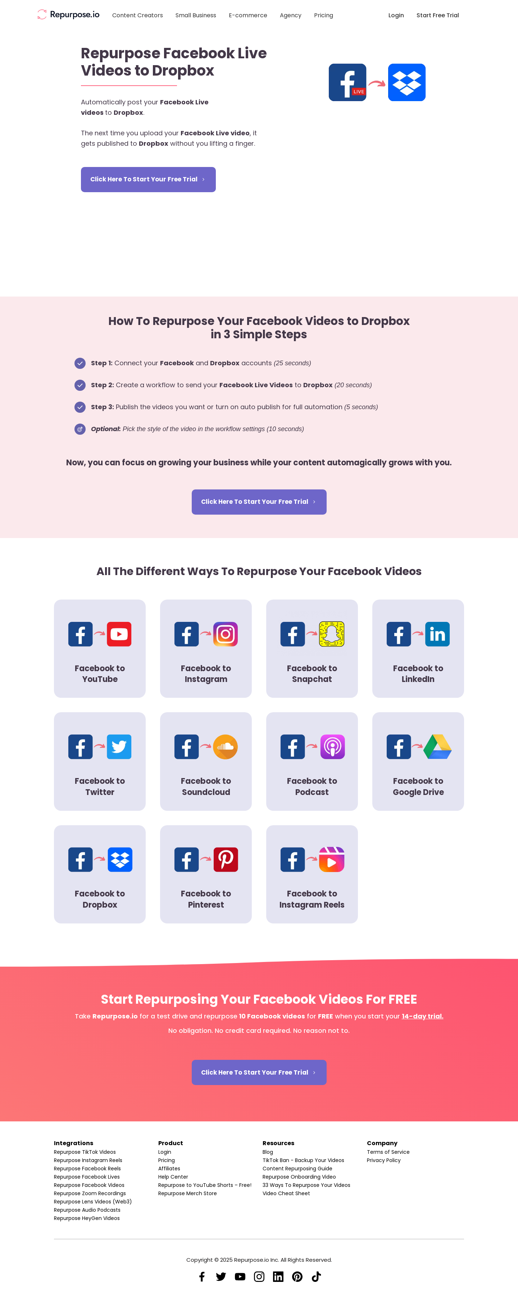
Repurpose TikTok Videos (85, 1152)
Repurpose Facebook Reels (87, 1168)
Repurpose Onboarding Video (299, 1176)
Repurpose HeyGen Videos (87, 1218)
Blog (268, 1152)
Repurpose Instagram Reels (88, 1160)
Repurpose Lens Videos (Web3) (93, 1201)
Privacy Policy (384, 1160)
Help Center (173, 1176)
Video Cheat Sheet (286, 1193)
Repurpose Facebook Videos (89, 1185)
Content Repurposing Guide (297, 1168)
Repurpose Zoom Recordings (90, 1193)
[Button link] (148, 179)
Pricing (166, 1160)
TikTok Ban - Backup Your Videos (303, 1160)
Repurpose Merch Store (187, 1193)
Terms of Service (388, 1152)
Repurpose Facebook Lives (87, 1176)
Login (164, 1152)
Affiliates (169, 1168)
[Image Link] (68, 14)
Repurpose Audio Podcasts (87, 1210)
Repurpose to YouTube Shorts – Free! (204, 1185)
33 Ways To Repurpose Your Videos (306, 1185)
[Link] (138, 16)
